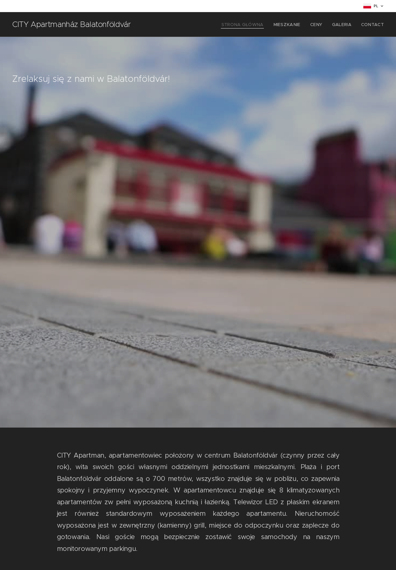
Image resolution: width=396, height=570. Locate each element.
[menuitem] (254, 24)
